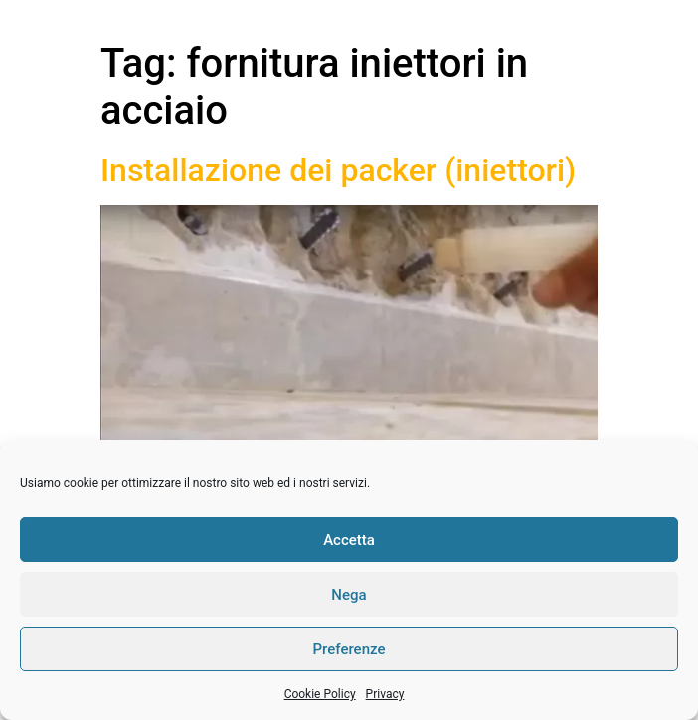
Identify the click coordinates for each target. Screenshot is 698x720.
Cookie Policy (320, 694)
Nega (348, 595)
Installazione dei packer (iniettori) (338, 170)
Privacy (385, 694)
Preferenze (349, 649)
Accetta (349, 540)
